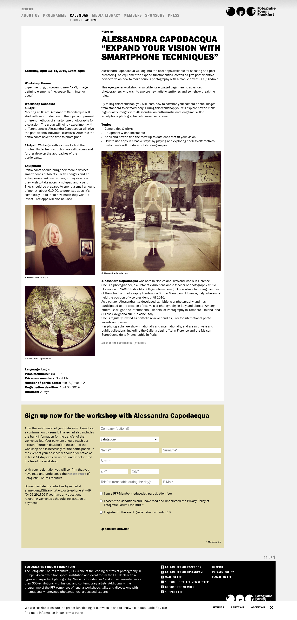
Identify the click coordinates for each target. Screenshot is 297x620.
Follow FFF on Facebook (183, 567)
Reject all (238, 607)
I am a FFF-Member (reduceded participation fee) (138, 493)
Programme (55, 15)
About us (30, 15)
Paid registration (117, 529)
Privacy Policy (76, 474)
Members (133, 15)
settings (218, 607)
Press (173, 15)
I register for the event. (137, 512)
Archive (91, 20)
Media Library (106, 15)
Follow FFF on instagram (184, 572)
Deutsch (27, 9)
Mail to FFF (173, 577)
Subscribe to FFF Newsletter (187, 582)
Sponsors (155, 15)
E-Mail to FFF (222, 577)
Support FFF (174, 592)
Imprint (218, 567)
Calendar (79, 15)
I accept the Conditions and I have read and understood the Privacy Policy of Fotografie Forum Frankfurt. (156, 503)
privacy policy (74, 613)
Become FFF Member (180, 587)
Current (76, 20)
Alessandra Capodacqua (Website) (123, 343)
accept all (258, 607)
